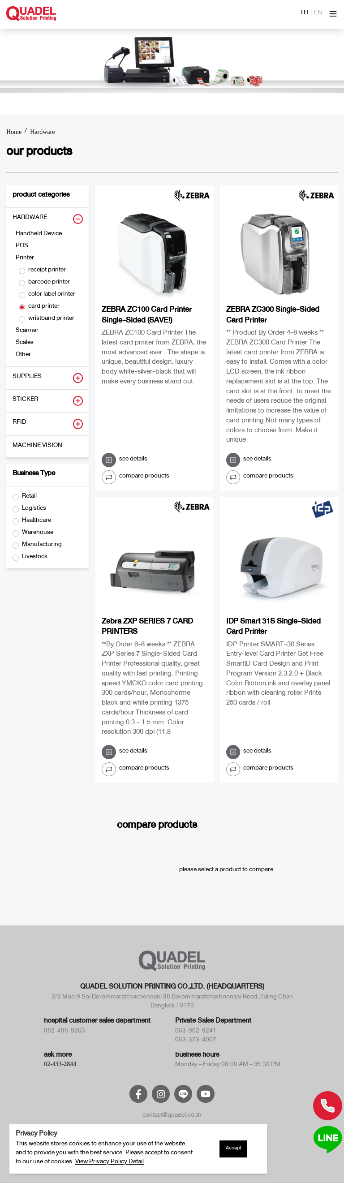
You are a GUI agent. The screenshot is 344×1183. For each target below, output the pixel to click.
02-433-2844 (60, 1064)
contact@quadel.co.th (172, 1116)
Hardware (42, 132)
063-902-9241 (195, 1032)
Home (14, 132)
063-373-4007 (195, 1041)
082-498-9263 (64, 1032)
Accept (233, 1149)
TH (304, 14)
